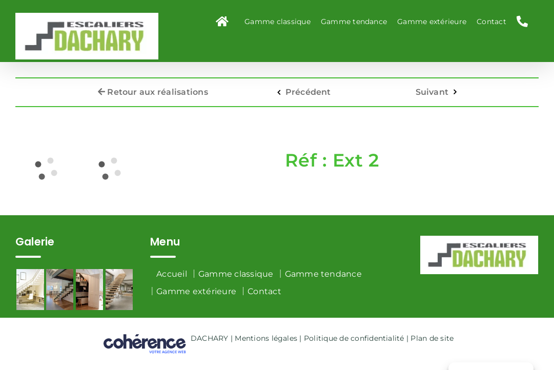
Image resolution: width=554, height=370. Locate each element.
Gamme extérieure (196, 291)
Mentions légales (266, 338)
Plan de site (432, 338)
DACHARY (210, 338)
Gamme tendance (323, 274)
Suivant (432, 88)
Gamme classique (236, 274)
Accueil (171, 274)
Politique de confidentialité (354, 338)
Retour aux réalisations (153, 88)
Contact (264, 291)
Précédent (308, 88)
